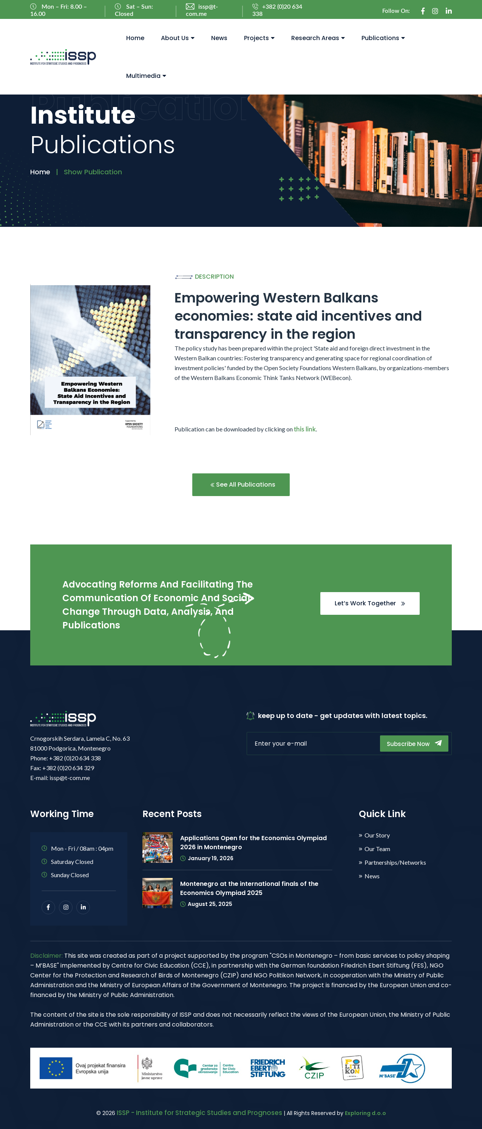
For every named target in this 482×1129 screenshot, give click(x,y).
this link (305, 429)
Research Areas (318, 38)
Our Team (377, 849)
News (219, 38)
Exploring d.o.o (365, 1113)
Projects (259, 38)
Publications (383, 38)
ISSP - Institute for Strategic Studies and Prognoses (199, 1112)
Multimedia (146, 75)
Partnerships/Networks (395, 862)
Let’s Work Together (370, 603)
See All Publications (242, 484)
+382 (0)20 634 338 (277, 10)
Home (135, 38)
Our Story (377, 835)
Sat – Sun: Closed (134, 10)
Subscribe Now (414, 743)
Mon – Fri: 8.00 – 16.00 (58, 10)
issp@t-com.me (202, 10)
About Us (178, 38)
